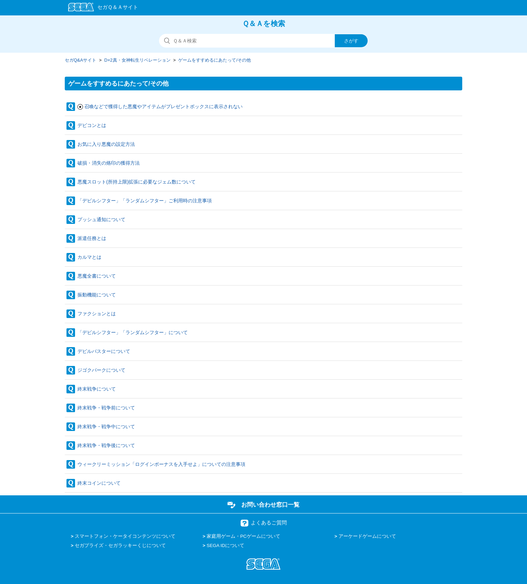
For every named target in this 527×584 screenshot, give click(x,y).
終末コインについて (99, 483)
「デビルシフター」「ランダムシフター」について (132, 332)
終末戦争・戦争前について (106, 407)
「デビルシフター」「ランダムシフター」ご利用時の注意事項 (144, 200)
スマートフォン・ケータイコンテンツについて (125, 536)
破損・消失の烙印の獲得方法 (108, 163)
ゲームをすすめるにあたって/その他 (214, 60)
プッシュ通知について (101, 219)
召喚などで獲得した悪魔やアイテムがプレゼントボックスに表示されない (163, 106)
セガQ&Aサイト (80, 60)
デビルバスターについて (103, 351)
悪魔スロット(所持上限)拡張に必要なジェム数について (136, 182)
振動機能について (96, 294)
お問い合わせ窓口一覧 (270, 505)
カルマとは (89, 257)
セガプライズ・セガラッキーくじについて (120, 545)
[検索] (263, 41)
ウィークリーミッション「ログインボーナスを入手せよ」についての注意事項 (161, 464)
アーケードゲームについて (367, 536)
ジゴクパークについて (101, 370)
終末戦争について (96, 389)
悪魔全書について (96, 276)
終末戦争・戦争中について (106, 426)
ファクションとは (96, 313)
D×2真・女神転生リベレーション (137, 60)
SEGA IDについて (225, 545)
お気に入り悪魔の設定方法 (106, 144)
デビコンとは (91, 125)
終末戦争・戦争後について (106, 445)
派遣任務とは (91, 238)
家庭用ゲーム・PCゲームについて (243, 536)
